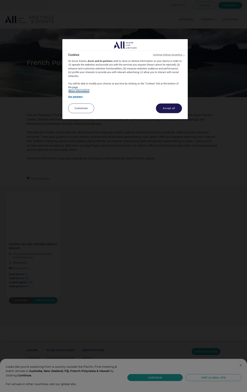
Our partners (75, 96)
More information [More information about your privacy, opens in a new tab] (79, 91)
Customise (81, 108)
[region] (125, 79)
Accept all (169, 108)
